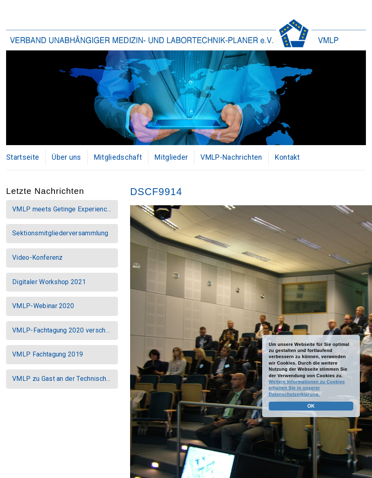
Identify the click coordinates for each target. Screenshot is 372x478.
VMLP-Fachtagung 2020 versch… (61, 330)
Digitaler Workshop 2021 (49, 282)
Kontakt (287, 157)
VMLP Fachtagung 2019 (47, 354)
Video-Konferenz (37, 257)
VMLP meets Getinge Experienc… (61, 209)
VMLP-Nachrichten (231, 157)
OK (311, 406)
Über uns (66, 157)
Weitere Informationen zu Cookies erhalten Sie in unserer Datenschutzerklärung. (307, 388)
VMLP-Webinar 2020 (43, 306)
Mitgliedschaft (118, 157)
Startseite (22, 157)
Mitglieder (171, 157)
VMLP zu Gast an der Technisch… (61, 378)
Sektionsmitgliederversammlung (60, 233)
